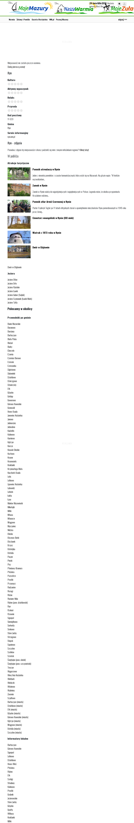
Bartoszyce (12, 335)
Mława (10, 514)
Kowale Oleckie (13, 449)
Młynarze (11, 518)
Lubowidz (11, 488)
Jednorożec (12, 423)
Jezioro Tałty (12, 302)
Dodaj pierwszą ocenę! (16, 66)
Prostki (10, 579)
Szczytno (11, 648)
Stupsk (10, 640)
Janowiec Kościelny (15, 415)
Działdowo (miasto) (15, 705)
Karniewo (11, 438)
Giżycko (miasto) (14, 713)
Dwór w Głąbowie (41, 247)
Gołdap (10, 396)
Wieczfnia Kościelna (15, 675)
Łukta (10, 495)
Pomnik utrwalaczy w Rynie (46, 169)
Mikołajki (11, 507)
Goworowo (12, 400)
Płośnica (11, 572)
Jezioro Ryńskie (14, 287)
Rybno (10, 771)
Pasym (10, 556)
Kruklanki (11, 465)
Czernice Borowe (14, 358)
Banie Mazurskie (14, 323)
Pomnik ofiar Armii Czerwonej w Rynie (52, 201)
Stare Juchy (12, 633)
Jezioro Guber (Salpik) (16, 295)
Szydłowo (11, 698)
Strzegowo (12, 637)
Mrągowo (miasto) (15, 724)
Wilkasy (11, 813)
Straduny (11, 783)
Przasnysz (12, 583)
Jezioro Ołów (12, 279)
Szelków (11, 652)
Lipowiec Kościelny (15, 484)
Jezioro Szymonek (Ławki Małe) (20, 298)
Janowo (10, 419)
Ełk (9, 388)
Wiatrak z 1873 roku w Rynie (47, 232)
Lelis (9, 476)
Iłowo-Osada (12, 411)
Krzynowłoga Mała (15, 469)
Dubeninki (11, 373)
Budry (10, 346)
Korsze (10, 446)
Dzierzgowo (12, 381)
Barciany (11, 331)
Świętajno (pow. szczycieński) (19, 663)
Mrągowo (11, 522)
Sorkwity (11, 625)
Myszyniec (12, 526)
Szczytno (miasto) (15, 732)
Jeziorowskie (12, 798)
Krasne (10, 457)
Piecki (10, 560)
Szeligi (10, 779)
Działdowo (12, 377)
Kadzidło (11, 430)
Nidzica (10, 530)
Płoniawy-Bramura (15, 568)
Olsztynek (11, 541)
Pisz (9, 564)
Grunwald (11, 407)
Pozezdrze (12, 575)
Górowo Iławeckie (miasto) (18, 717)
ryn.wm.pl (11, 136)
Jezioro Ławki (13, 291)
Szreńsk (11, 656)
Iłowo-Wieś (12, 764)
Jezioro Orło (12, 283)
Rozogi (10, 591)
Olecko (10, 533)
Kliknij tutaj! (84, 150)
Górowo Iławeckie (14, 404)
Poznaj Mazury (62, 19)
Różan (10, 595)
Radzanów (12, 587)
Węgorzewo (12, 671)
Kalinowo (11, 434)
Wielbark (11, 679)
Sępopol (11, 618)
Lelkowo (11, 480)
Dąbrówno (11, 369)
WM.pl (51, 19)
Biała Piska (12, 339)
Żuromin (11, 694)
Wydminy (11, 690)
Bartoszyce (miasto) (15, 702)
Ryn (9, 128)
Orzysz (10, 545)
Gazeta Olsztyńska (39, 19)
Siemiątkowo (12, 621)
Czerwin (11, 362)
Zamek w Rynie (40, 185)
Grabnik (10, 794)
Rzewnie (11, 614)
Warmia (12, 19)
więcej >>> (122, 19)
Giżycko (10, 392)
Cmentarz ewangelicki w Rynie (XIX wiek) (53, 218)
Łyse (9, 499)
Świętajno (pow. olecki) (17, 659)
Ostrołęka (11, 549)
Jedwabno (11, 427)
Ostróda (11, 553)
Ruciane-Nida (13, 598)
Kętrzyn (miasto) (14, 721)
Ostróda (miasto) (14, 728)
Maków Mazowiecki (15, 503)
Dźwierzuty (12, 384)
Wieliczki (11, 682)
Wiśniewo (11, 686)
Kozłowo (11, 453)
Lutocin (10, 491)
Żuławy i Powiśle (23, 19)
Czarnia (10, 354)
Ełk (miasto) (12, 709)
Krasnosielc (12, 461)
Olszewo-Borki (13, 537)
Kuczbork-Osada (14, 472)
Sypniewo (11, 644)
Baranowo (11, 327)
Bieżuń (10, 343)
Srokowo (11, 629)
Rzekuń (10, 610)
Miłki (9, 511)
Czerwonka (12, 365)
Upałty (10, 809)
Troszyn (11, 667)
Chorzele (11, 350)
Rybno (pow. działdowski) (18, 602)
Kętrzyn (11, 442)
